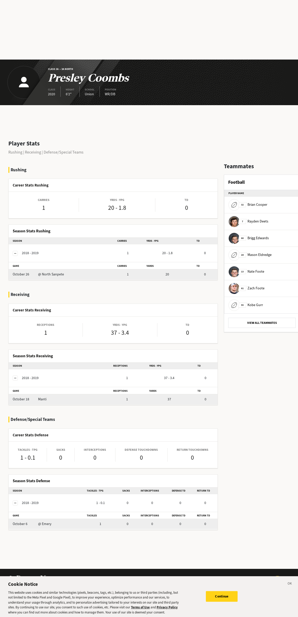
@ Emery (32, 523)
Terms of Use (140, 610)
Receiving (33, 152)
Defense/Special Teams (64, 152)
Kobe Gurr (245, 305)
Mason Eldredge (250, 254)
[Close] (289, 586)
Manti (29, 399)
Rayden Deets (248, 221)
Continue (221, 599)
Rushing (15, 152)
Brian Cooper (247, 204)
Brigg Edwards (248, 238)
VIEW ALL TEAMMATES (262, 323)
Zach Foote (246, 288)
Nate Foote (246, 271)
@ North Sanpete (38, 274)
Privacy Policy (167, 610)
